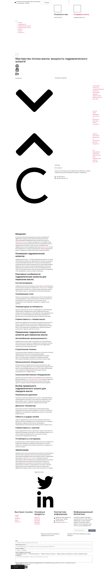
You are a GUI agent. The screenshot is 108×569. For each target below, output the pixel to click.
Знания (20, 31)
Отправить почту (81, 14)
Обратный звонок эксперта (48, 553)
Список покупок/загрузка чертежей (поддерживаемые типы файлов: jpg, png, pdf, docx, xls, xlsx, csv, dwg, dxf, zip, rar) (45, 562)
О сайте (20, 22)
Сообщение (18, 555)
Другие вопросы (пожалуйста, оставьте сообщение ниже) (72, 553)
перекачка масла (45, 247)
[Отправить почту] (77, 8)
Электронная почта (20, 544)
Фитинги (20, 29)
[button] (34, 101)
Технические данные (34, 553)
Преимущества (22, 24)
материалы (45, 287)
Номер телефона (19, 548)
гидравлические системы (29, 458)
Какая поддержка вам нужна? (23, 552)
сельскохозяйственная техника (34, 379)
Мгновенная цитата (22, 553)
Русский (46, 2)
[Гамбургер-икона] (16, 21)
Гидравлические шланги (24, 26)
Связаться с (21, 32)
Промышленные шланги (24, 27)
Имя (16, 540)
